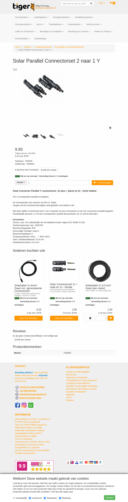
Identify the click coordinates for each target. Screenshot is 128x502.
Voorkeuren (35, 498)
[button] (101, 3)
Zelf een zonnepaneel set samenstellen (32, 450)
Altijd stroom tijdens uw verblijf (28, 427)
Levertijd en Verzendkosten (78, 383)
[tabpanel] (26, 136)
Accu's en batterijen (23, 439)
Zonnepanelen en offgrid (26, 436)
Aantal (20, 182)
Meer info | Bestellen (28, 318)
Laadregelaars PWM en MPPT (28, 433)
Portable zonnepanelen (25, 453)
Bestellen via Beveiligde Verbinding (81, 386)
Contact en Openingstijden (78, 372)
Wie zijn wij (71, 375)
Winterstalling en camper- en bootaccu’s (32, 419)
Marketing (65, 498)
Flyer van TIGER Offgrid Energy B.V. (31, 425)
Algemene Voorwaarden (76, 377)
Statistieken (50, 498)
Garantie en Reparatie (76, 392)
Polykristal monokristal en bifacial (29, 430)
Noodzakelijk (20, 498)
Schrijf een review (49, 170)
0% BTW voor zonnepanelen (27, 422)
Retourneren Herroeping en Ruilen (81, 389)
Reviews (70, 400)
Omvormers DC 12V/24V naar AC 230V (32, 442)
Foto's (69, 397)
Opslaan (109, 497)
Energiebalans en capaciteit (27, 447)
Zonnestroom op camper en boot (29, 445)
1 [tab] (43, 142)
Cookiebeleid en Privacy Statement (81, 380)
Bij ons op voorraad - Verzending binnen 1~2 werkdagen (44, 176)
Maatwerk (70, 394)
